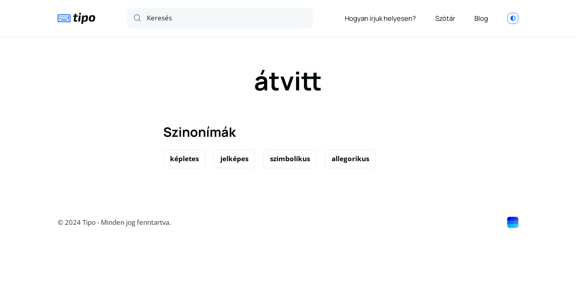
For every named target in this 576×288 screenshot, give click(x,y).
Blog (481, 18)
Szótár (445, 18)
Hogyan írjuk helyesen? (380, 18)
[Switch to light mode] (512, 18)
